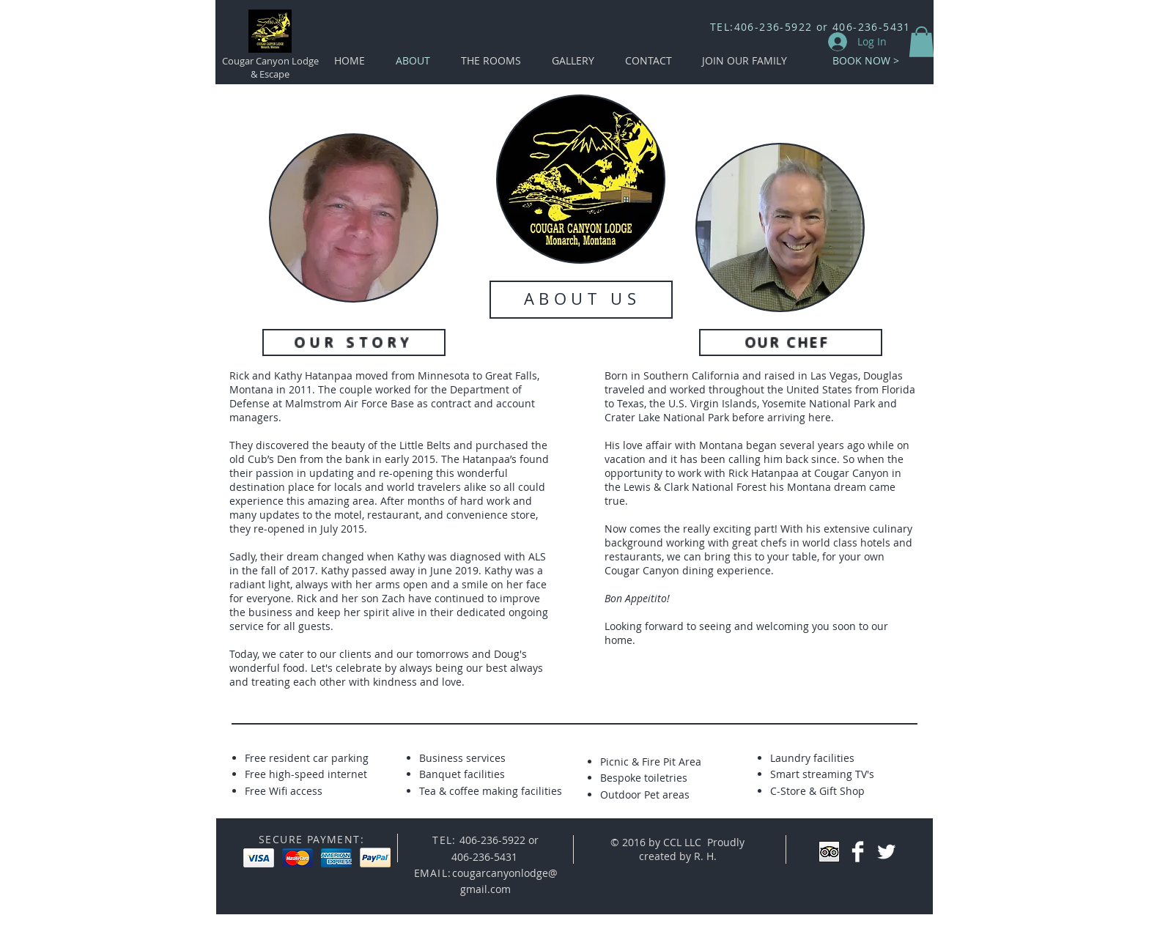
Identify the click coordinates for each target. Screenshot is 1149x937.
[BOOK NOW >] (866, 60)
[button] (921, 41)
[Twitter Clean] (886, 851)
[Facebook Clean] (857, 851)
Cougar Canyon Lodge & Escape (270, 67)
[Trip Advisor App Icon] (829, 851)
